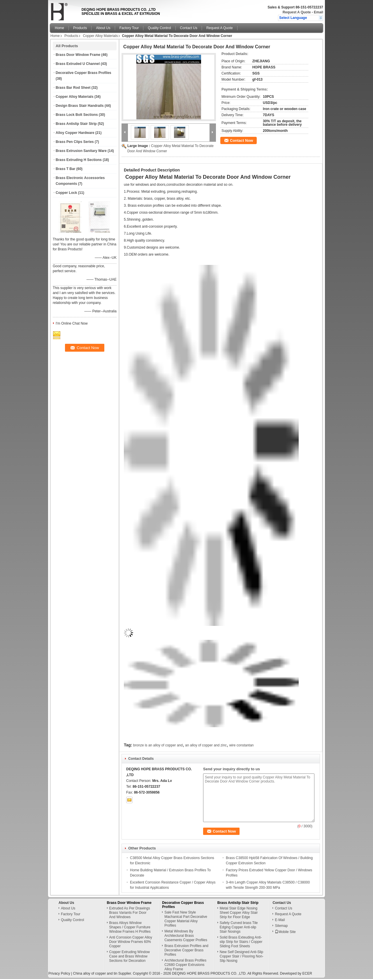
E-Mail (280, 920)
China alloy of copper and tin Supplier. (103, 973)
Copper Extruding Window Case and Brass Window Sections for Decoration (129, 956)
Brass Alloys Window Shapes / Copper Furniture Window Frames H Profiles (130, 927)
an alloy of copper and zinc (206, 745)
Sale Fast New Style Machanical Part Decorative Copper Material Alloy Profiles (185, 918)
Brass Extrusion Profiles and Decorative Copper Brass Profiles (186, 950)
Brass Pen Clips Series (75, 142)
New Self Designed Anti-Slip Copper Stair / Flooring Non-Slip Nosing (241, 956)
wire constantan (241, 745)
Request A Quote (297, 12)
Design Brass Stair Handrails (80, 106)
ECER (307, 973)
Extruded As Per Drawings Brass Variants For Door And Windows (129, 912)
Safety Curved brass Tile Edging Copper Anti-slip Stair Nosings (239, 927)
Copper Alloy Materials (100, 36)
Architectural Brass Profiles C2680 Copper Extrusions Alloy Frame (185, 964)
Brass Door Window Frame (78, 55)
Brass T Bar (65, 169)
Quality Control (159, 28)
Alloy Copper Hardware (75, 133)
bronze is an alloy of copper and (158, 745)
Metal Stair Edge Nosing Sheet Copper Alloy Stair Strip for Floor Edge (239, 912)
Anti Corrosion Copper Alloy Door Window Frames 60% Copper (130, 941)
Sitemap (281, 926)
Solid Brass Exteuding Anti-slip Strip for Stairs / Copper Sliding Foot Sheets (241, 941)
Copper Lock (66, 193)
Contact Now (241, 140)
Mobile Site (285, 932)
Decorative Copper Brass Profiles (83, 73)
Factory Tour (129, 28)
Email (318, 12)
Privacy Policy (59, 973)
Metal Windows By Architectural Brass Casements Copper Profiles (185, 935)
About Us (103, 28)
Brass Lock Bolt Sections (77, 115)
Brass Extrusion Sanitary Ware (81, 151)
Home (59, 28)
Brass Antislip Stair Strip (76, 124)
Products (80, 28)
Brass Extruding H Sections (79, 160)
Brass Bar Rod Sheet (73, 88)
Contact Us (188, 28)
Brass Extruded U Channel (78, 64)
